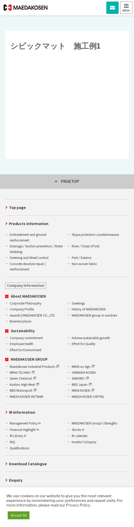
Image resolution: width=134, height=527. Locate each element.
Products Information (28, 223)
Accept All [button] (18, 515)
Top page (17, 207)
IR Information (22, 412)
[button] (126, 8)
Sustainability (23, 331)
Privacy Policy (78, 505)
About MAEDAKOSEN (28, 296)
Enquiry (16, 480)
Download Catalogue (28, 463)
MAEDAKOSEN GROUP (29, 359)
